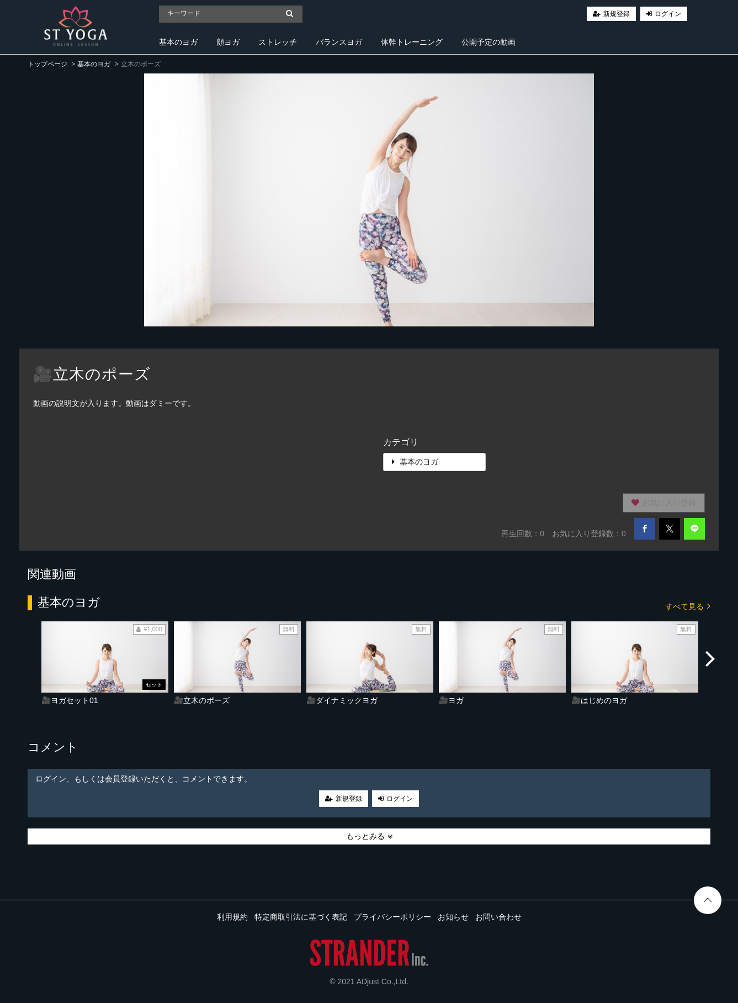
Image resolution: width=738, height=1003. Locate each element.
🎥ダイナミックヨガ (342, 700)
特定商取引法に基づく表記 (300, 916)
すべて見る (687, 605)
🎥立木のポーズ (202, 700)
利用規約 (232, 916)
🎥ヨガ (451, 700)
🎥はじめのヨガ (599, 700)
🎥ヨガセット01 (69, 700)
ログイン (668, 14)
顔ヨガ (228, 42)
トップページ (47, 64)
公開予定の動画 (488, 42)
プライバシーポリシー (392, 916)
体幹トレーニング (412, 42)
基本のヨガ (178, 42)
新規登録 (616, 14)
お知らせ (453, 916)
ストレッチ (277, 42)
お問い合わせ (498, 916)
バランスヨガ (339, 42)
